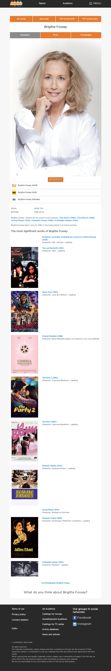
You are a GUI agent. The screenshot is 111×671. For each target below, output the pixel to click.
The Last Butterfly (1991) (53, 248)
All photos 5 (55, 180)
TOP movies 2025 (67, 19)
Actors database (50, 629)
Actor (36, 208)
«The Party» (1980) (67, 218)
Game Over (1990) (50, 292)
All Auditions (48, 609)
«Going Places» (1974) (20, 220)
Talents (42, 3)
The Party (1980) (49, 422)
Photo (55, 35)
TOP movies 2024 (90, 19)
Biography (25, 35)
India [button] (14, 629)
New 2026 (44, 19)
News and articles (51, 635)
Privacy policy (19, 615)
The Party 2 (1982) (50, 378)
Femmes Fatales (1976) (52, 466)
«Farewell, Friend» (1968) (42, 220)
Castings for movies (52, 614)
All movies (21, 19)
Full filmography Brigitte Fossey (55, 583)
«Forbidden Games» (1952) (66, 220)
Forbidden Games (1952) (53, 562)
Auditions (67, 3)
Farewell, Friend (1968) (52, 518)
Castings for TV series (53, 624)
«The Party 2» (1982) (86, 218)
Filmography (86, 35)
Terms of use (18, 609)
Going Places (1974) (50, 510)
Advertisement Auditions (54, 619)
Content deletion (20, 620)
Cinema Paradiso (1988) (52, 336)
